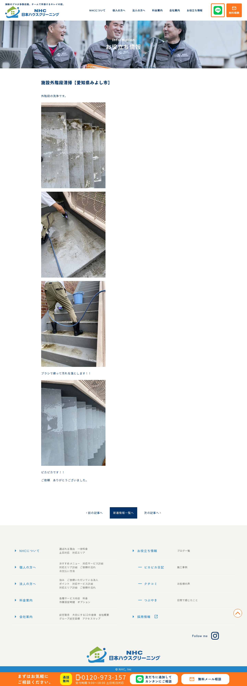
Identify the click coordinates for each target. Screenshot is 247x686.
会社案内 (174, 10)
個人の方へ (119, 10)
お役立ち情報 (194, 10)
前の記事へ (94, 513)
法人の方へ (138, 10)
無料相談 (234, 10)
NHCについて (97, 10)
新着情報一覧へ (123, 513)
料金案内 (157, 10)
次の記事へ (153, 513)
